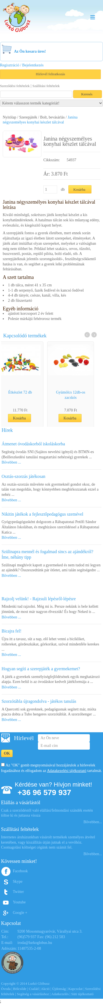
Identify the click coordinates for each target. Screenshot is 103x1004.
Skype (18, 881)
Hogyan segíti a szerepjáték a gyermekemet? (41, 668)
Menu (92, 17)
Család (33, 989)
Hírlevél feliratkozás (50, 74)
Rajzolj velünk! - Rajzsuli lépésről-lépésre (39, 598)
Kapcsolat (75, 989)
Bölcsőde (19, 989)
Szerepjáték (28, 117)
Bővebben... (92, 822)
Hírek (7, 430)
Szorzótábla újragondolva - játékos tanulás (39, 701)
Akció (45, 989)
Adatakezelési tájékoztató (66, 771)
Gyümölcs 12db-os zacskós (77, 395)
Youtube (19, 902)
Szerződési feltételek (15, 86)
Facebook (20, 871)
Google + (20, 913)
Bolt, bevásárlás (52, 117)
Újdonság (59, 989)
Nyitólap (9, 117)
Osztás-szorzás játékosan (24, 476)
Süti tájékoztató (82, 994)
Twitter (18, 892)
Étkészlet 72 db (26, 392)
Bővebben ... (11, 462)
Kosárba (26, 418)
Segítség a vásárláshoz (33, 994)
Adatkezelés (60, 994)
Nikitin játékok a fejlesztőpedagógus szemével (42, 514)
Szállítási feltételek (46, 86)
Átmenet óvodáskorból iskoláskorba (33, 444)
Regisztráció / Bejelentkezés (22, 65)
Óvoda (6, 989)
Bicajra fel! (11, 631)
